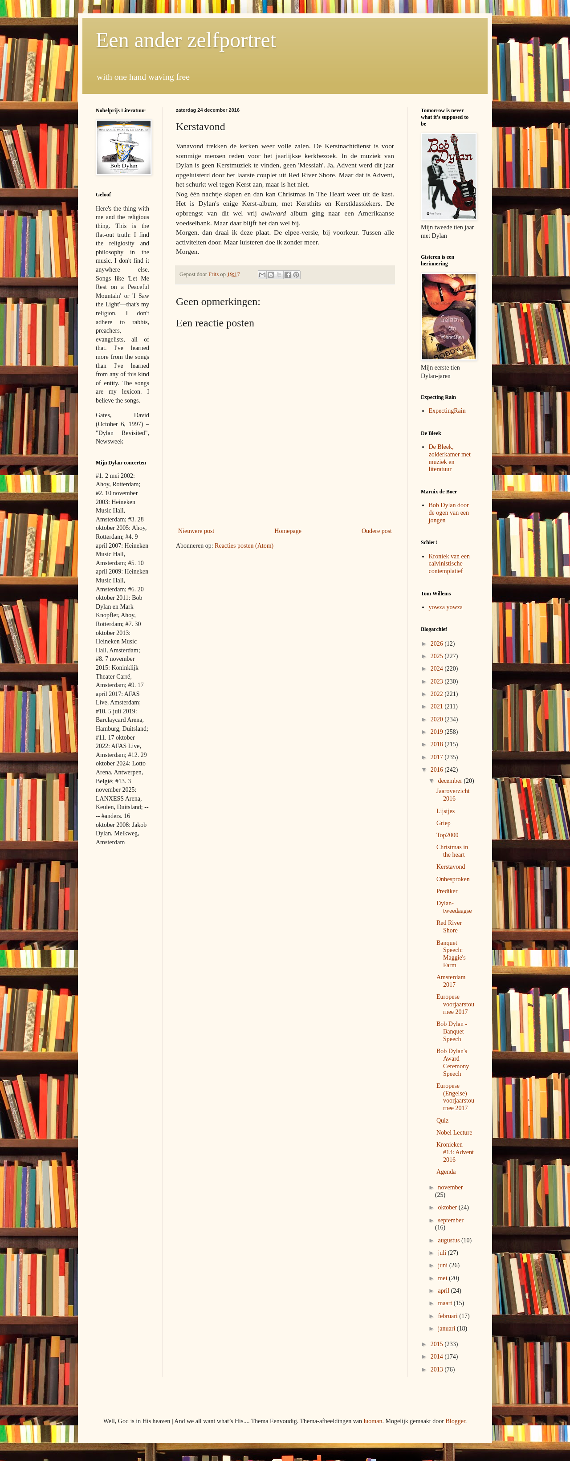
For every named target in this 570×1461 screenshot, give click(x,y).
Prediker (446, 891)
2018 (438, 744)
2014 (438, 1356)
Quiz (442, 1120)
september (451, 1220)
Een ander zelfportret (186, 40)
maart (445, 1303)
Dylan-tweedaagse (454, 907)
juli (443, 1252)
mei (443, 1278)
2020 (438, 719)
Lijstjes (445, 811)
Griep (443, 823)
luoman (372, 1421)
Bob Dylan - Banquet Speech (451, 1031)
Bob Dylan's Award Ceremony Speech (452, 1062)
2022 (438, 694)
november (450, 1187)
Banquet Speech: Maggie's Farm (451, 954)
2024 (438, 668)
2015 (438, 1344)
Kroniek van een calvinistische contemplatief (449, 564)
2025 (438, 656)
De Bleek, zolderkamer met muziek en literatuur (450, 458)
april (444, 1290)
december (451, 780)
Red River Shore (449, 927)
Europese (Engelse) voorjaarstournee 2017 (455, 1097)
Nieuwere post (196, 531)
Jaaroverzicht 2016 (453, 795)
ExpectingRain (447, 410)
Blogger (455, 1421)
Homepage (287, 531)
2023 (438, 681)
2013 (438, 1369)
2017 (438, 757)
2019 (438, 731)
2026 (438, 643)
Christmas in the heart (452, 851)
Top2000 (447, 835)
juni (443, 1265)
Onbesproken (453, 879)
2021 (438, 706)
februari (448, 1316)
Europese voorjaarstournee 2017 (455, 1004)
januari (447, 1328)
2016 (438, 769)
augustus (449, 1240)
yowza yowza (446, 607)
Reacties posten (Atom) (244, 545)
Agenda (446, 1171)
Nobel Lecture (454, 1132)
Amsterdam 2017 (450, 981)
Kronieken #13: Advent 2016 (455, 1152)
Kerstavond (450, 866)
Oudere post (377, 531)
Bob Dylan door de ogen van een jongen (449, 513)
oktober (448, 1207)
